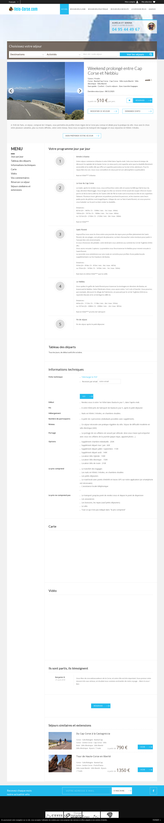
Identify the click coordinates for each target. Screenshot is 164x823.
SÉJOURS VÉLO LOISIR (77, 9)
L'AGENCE (152, 9)
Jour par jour (17, 156)
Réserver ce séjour (20, 182)
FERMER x (157, 820)
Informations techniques (23, 165)
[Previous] (11, 91)
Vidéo (14, 173)
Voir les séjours (135, 54)
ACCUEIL (64, 9)
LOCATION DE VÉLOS (138, 9)
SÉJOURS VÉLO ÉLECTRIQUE (98, 9)
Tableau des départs (21, 160)
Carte (14, 169)
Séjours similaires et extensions (20, 188)
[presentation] (99, 389)
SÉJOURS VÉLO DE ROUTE (120, 9)
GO (84, 396)
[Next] (80, 91)
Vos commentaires (20, 177)
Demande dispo (132, 111)
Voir (142, 747)
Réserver (140, 100)
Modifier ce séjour (100, 111)
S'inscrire (119, 791)
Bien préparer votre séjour (79, 136)
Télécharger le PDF (89, 377)
